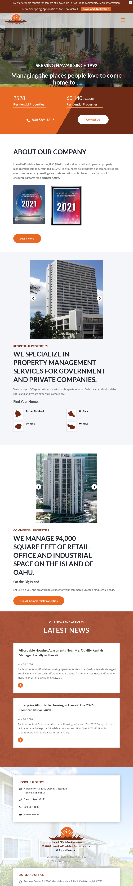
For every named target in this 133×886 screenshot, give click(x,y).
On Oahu (83, 411)
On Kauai (31, 423)
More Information (109, 3)
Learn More (27, 238)
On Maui (83, 423)
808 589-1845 (43, 119)
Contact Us (93, 119)
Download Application (96, 9)
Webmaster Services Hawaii (66, 860)
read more (29, 682)
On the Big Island (35, 411)
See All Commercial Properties (39, 600)
